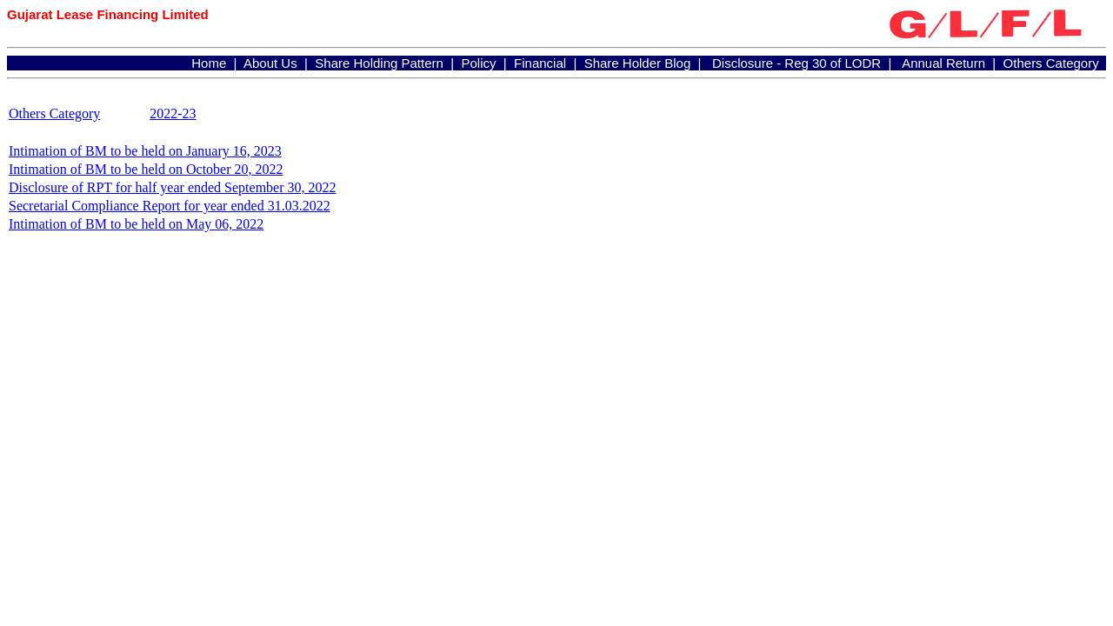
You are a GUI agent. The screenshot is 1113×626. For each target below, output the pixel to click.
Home (208, 63)
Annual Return (943, 63)
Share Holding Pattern (379, 63)
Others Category (1051, 63)
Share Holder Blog (637, 63)
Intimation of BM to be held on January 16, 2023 (145, 150)
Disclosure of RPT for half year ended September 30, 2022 (173, 187)
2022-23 (173, 113)
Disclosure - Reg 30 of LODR (796, 63)
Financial (540, 63)
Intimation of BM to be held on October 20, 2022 (146, 169)
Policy (478, 63)
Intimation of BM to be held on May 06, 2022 (136, 223)
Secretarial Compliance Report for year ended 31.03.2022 (169, 205)
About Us (270, 63)
